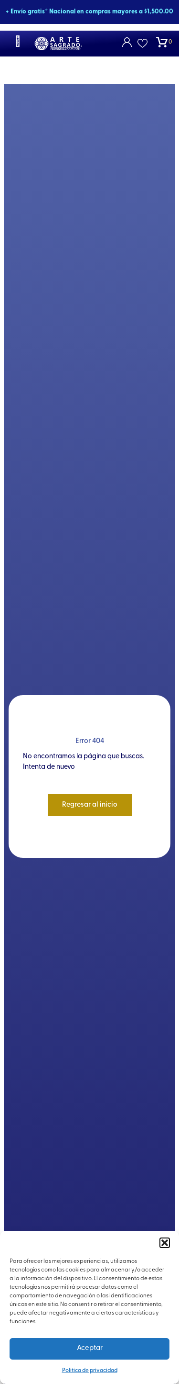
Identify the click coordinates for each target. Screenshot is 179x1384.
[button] (164, 1243)
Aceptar (90, 1348)
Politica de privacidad (89, 1370)
